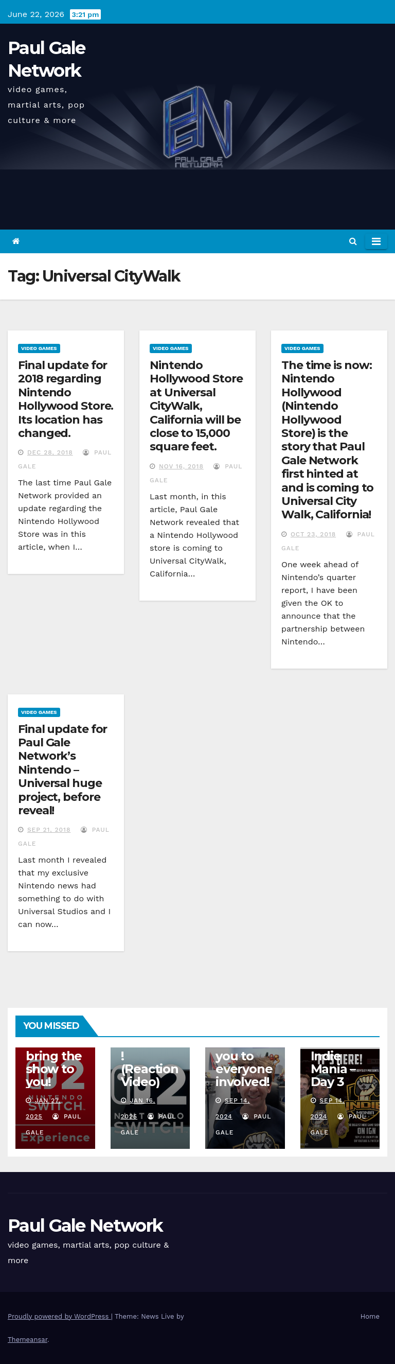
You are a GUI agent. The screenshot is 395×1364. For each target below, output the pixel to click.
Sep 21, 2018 (48, 829)
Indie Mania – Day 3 (333, 1068)
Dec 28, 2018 (50, 452)
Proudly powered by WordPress (59, 1316)
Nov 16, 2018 (181, 466)
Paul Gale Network (85, 1225)
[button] (353, 241)
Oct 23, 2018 (313, 534)
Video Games (39, 348)
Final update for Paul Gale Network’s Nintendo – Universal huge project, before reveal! (62, 769)
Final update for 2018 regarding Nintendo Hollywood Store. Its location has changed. (65, 399)
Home (370, 1316)
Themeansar (27, 1339)
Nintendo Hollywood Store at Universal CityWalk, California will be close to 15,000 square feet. (196, 405)
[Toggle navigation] (376, 241)
